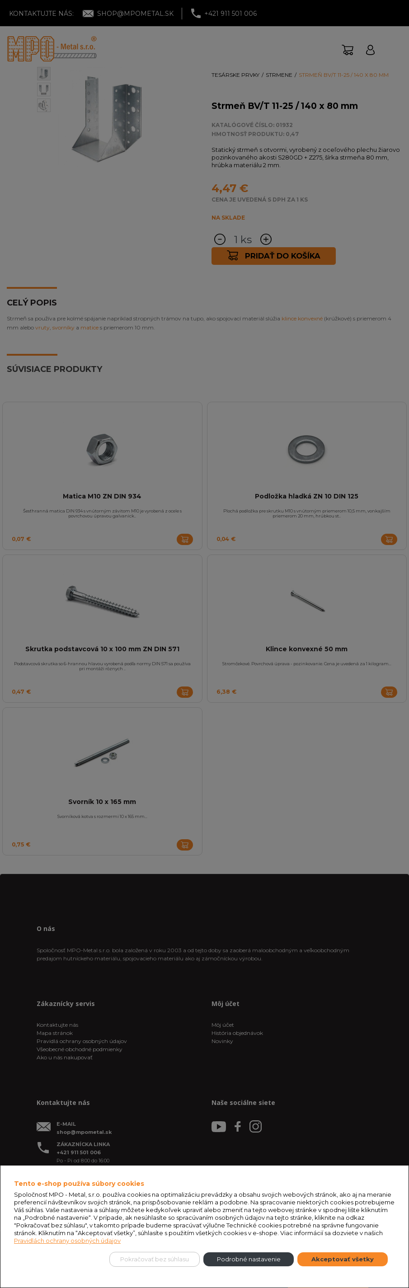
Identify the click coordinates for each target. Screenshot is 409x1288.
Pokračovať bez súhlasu (154, 1259)
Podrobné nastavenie (249, 1259)
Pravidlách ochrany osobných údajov (67, 1240)
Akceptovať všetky (342, 1259)
